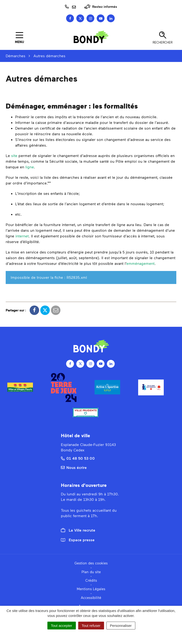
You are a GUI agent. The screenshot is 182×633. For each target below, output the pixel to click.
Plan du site (91, 572)
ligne (29, 167)
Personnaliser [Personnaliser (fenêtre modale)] (121, 626)
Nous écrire (74, 467)
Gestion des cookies (91, 563)
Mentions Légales (91, 589)
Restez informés (100, 6)
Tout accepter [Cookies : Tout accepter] (61, 626)
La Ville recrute (78, 530)
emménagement (140, 263)
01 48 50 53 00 (78, 458)
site (14, 155)
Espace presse (78, 539)
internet (22, 236)
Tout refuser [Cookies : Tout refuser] (91, 626)
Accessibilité (91, 597)
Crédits (91, 580)
